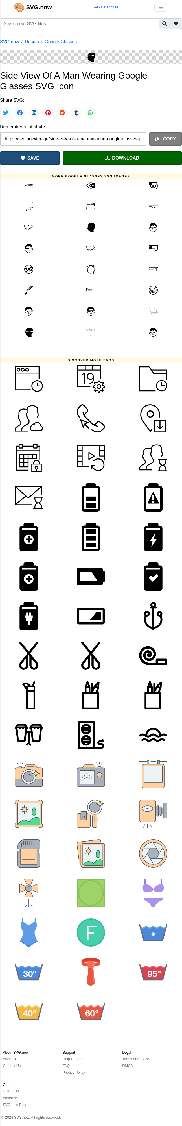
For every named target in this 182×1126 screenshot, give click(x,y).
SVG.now (9, 41)
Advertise (10, 1098)
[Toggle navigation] (160, 7)
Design (32, 41)
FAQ (66, 1066)
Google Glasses (61, 41)
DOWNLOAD (122, 158)
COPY (165, 138)
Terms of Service (135, 1059)
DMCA (127, 1066)
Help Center (72, 1059)
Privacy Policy (74, 1072)
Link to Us (11, 1091)
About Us (10, 1059)
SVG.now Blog (14, 1105)
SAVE (30, 158)
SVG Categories (105, 7)
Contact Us (12, 1066)
